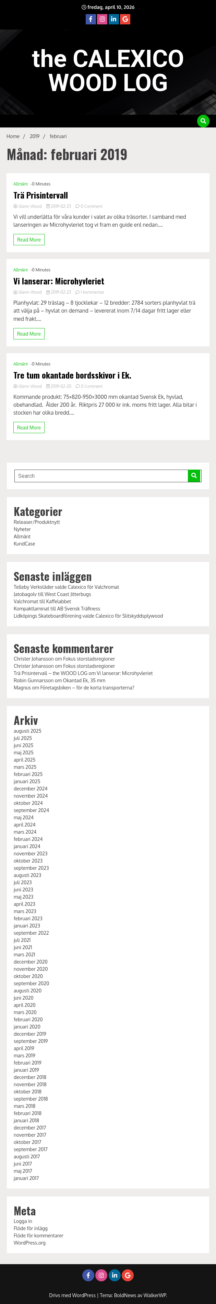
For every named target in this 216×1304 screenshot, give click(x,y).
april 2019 (24, 1048)
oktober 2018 (27, 1091)
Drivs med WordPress (73, 1295)
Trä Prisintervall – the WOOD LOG (50, 673)
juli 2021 (22, 940)
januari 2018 (26, 1120)
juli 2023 (23, 882)
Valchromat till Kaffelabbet (42, 601)
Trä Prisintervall (40, 195)
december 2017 (30, 1128)
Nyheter (22, 529)
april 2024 (25, 825)
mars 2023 (25, 911)
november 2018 (30, 1084)
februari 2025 (28, 774)
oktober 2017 (27, 1142)
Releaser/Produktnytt (37, 522)
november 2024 (31, 796)
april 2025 (24, 760)
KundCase (24, 544)
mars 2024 (25, 832)
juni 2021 (23, 947)
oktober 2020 (28, 976)
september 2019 (31, 1041)
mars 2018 (24, 1106)
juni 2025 (23, 745)
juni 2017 (23, 1164)
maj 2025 (24, 752)
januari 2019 (26, 1070)
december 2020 (31, 962)
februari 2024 (28, 839)
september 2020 (31, 983)
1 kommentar (92, 292)
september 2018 (31, 1099)
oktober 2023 (28, 861)
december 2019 (30, 1034)
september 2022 (31, 933)
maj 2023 (23, 897)
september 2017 (31, 1149)
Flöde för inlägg (31, 1228)
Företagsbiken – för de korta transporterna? (87, 687)
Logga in (23, 1221)
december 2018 (30, 1077)
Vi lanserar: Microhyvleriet (58, 281)
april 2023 (24, 904)
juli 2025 (23, 738)
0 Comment (91, 206)
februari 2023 (28, 918)
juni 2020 (24, 998)
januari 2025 (27, 781)
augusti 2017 (27, 1156)
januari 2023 (27, 926)
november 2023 (31, 853)
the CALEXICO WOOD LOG (108, 71)
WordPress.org (30, 1243)
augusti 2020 (27, 990)
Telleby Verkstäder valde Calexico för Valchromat (66, 587)
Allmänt (20, 184)
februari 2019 (27, 1063)
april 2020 (25, 1005)
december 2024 (31, 788)
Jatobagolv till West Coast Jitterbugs (52, 594)
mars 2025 (25, 767)
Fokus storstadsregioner (89, 659)
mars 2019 (24, 1055)
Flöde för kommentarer (38, 1235)
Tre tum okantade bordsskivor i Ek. (72, 375)
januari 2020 (27, 1027)
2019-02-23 (59, 206)
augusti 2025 (27, 731)
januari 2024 (27, 846)
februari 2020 (28, 1019)
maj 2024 (24, 817)
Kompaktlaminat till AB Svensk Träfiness (57, 608)
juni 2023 (23, 889)
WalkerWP (155, 1295)
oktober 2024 (28, 803)
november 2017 (30, 1135)
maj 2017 (23, 1171)
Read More (29, 240)
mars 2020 (25, 1012)
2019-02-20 (59, 386)
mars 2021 (24, 954)
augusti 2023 (27, 875)
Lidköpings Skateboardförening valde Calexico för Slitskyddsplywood (88, 616)
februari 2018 (27, 1113)
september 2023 (31, 868)
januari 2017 (26, 1178)
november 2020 (31, 969)
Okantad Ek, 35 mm (84, 680)
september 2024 (31, 810)
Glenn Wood (28, 206)
